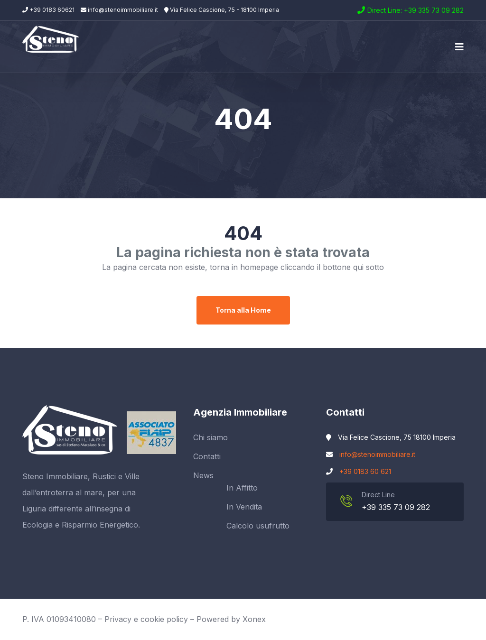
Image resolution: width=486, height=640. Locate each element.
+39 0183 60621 (48, 9)
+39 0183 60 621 (365, 471)
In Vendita (244, 506)
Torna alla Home (243, 310)
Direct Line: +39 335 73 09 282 (415, 10)
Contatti (207, 456)
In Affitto (242, 487)
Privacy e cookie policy (146, 619)
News (203, 475)
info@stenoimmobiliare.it (119, 9)
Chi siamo (210, 437)
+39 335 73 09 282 (396, 507)
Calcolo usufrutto (258, 525)
